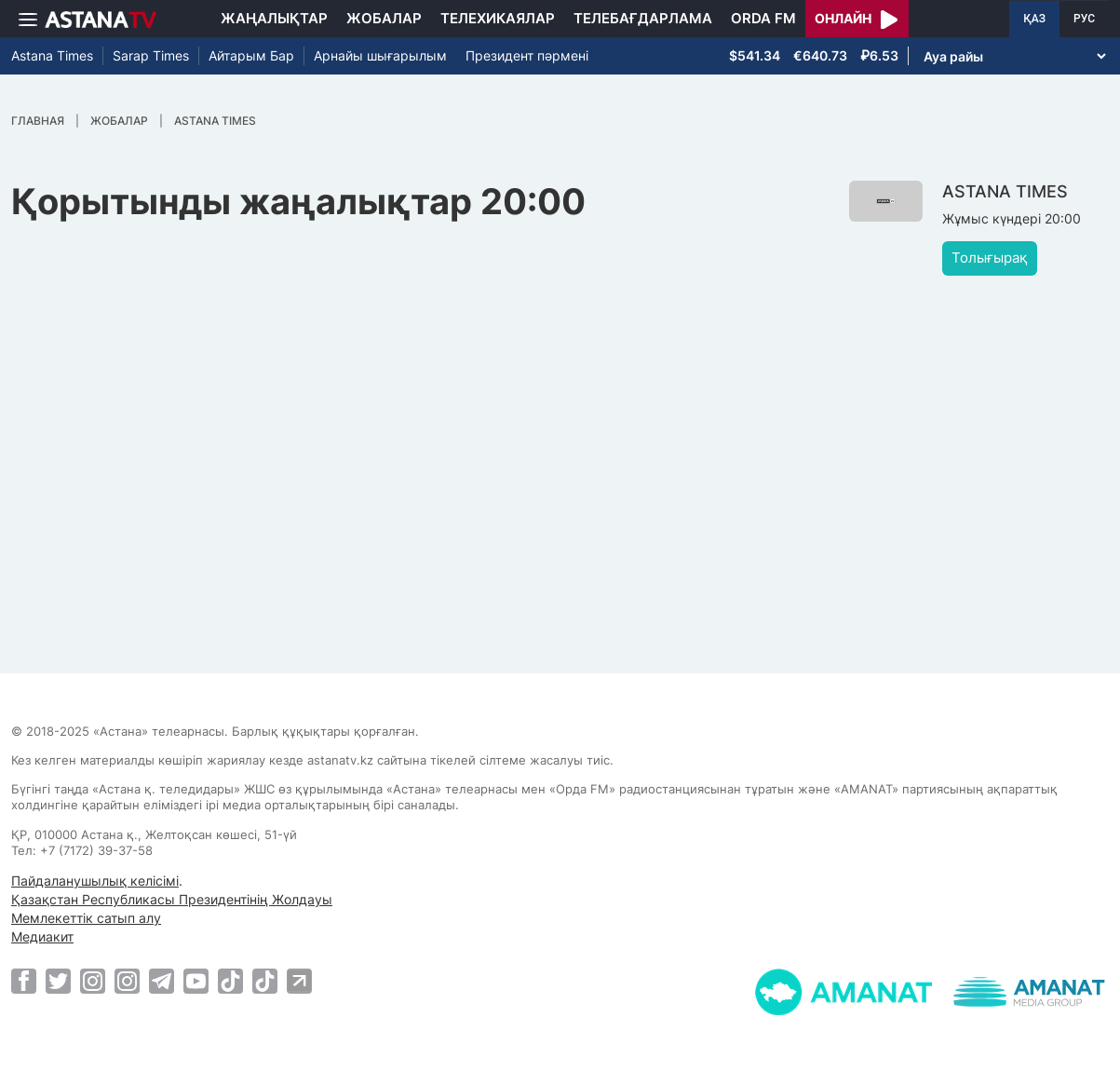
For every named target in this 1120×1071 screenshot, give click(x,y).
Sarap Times (151, 55)
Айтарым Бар (251, 55)
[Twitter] (58, 980)
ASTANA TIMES (215, 121)
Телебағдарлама (642, 18)
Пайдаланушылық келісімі (95, 880)
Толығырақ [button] (989, 257)
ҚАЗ (1034, 18)
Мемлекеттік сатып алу (86, 918)
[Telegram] (161, 980)
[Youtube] (196, 980)
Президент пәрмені (527, 55)
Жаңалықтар (274, 18)
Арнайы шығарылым (380, 55)
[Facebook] (24, 980)
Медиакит (42, 936)
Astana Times (52, 55)
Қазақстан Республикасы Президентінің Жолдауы (171, 899)
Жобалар (384, 18)
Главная (37, 121)
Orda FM (763, 18)
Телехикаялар (497, 18)
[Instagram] (92, 980)
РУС (1084, 18)
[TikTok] (230, 981)
